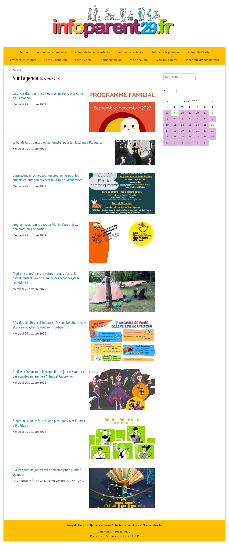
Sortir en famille (111, 60)
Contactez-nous (124, 525)
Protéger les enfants (23, 60)
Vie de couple (139, 60)
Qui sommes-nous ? (102, 525)
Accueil (24, 52)
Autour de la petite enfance (92, 52)
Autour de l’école (198, 52)
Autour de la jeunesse (165, 52)
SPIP (136, 536)
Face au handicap (55, 60)
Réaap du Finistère (77, 525)
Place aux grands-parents (202, 60)
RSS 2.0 (127, 536)
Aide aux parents (167, 60)
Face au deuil (84, 60)
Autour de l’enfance (130, 52)
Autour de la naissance (52, 52)
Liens (138, 525)
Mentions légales (152, 525)
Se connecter (113, 536)
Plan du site (97, 536)
